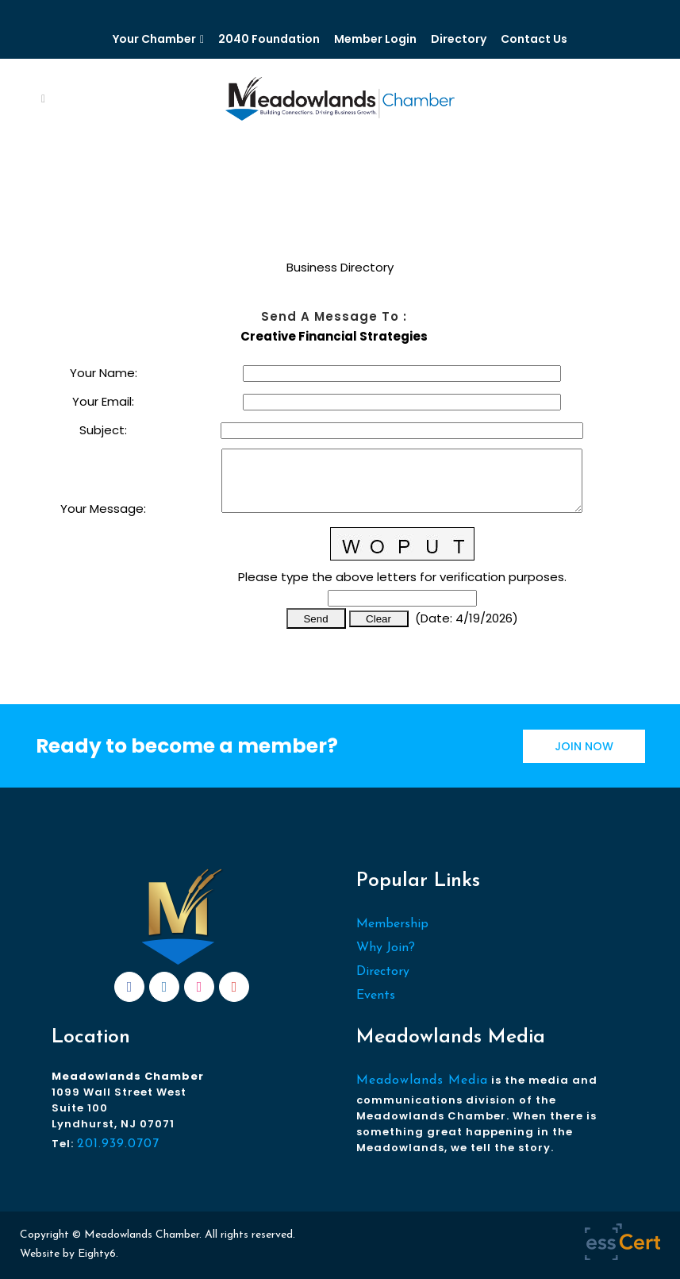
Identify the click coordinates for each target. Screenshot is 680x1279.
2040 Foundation (269, 39)
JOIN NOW (584, 746)
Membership (392, 924)
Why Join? (385, 948)
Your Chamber (154, 39)
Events (375, 995)
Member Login (375, 39)
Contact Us (534, 39)
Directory (458, 39)
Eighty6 (97, 1254)
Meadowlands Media (422, 1080)
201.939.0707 (118, 1144)
